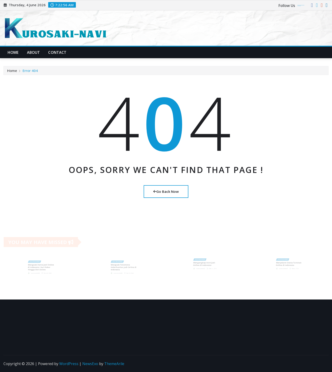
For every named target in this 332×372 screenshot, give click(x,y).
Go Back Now (166, 191)
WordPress (68, 363)
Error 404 (30, 71)
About (33, 52)
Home (13, 52)
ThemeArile (114, 363)
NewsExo (90, 363)
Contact (57, 52)
